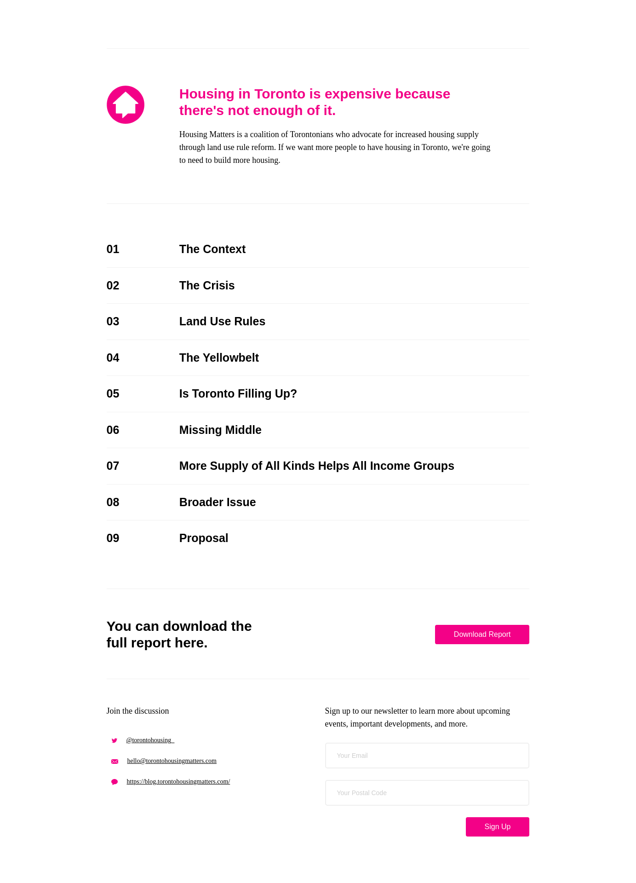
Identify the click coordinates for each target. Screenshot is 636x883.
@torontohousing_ (143, 740)
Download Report (482, 634)
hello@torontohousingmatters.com (164, 760)
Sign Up (498, 827)
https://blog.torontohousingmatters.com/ (170, 781)
